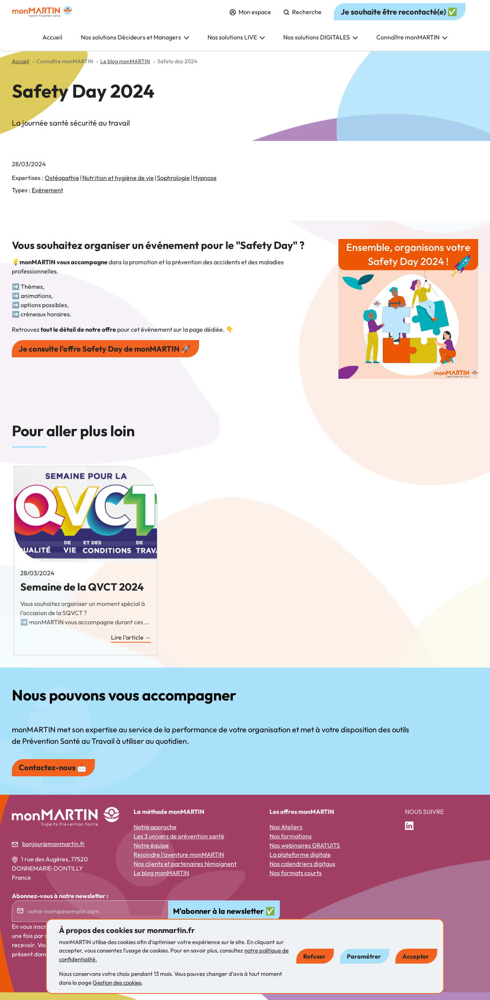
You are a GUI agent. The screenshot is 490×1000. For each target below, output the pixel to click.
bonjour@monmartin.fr (53, 851)
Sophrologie (173, 185)
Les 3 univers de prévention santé (179, 844)
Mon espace (250, 19)
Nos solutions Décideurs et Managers (135, 45)
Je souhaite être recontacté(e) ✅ (399, 19)
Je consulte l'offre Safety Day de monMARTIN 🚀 (105, 356)
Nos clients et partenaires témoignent (185, 871)
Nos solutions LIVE (236, 45)
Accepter (415, 956)
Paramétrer (364, 956)
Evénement (47, 197)
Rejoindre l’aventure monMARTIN (179, 862)
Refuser (314, 956)
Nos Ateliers (286, 834)
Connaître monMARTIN (412, 45)
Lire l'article (131, 645)
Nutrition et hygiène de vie (118, 185)
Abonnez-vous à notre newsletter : (60, 903)
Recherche (302, 19)
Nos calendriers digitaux (302, 871)
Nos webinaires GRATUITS (305, 853)
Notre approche (155, 834)
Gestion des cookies (117, 982)
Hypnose (205, 185)
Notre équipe (151, 853)
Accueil (52, 45)
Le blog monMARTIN (161, 880)
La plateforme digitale (300, 862)
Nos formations (291, 844)
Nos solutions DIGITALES (320, 45)
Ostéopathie (62, 185)
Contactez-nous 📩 (53, 775)
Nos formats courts (296, 880)
